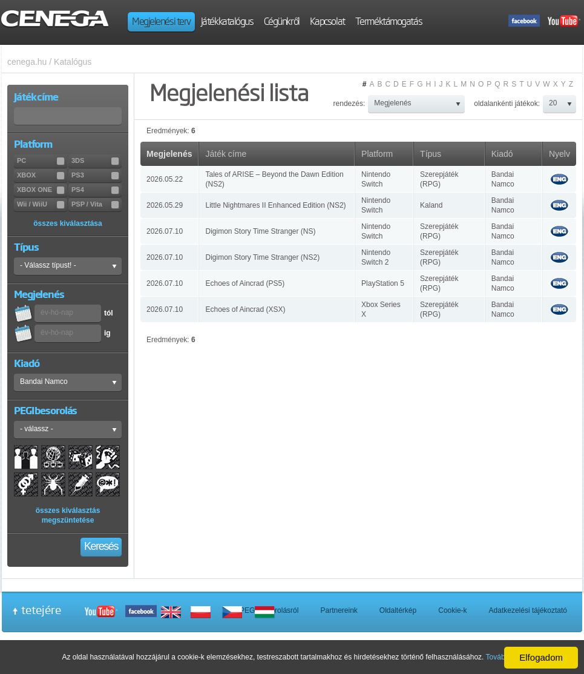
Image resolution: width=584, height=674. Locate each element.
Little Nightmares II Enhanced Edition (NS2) (275, 205)
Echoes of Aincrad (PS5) (244, 283)
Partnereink (338, 610)
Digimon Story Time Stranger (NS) (260, 231)
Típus (430, 154)
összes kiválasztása (67, 223)
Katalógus (72, 62)
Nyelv (559, 154)
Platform (377, 154)
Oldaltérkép (397, 610)
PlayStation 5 (382, 283)
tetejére (41, 610)
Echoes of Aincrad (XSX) (245, 309)
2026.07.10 (164, 231)
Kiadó (502, 154)
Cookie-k (452, 610)
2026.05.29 (164, 205)
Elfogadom (541, 657)
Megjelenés (169, 154)
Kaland (431, 205)
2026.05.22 (164, 179)
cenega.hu (27, 62)
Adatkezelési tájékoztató (528, 610)
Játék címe (225, 154)
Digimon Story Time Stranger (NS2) (262, 257)
